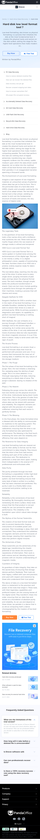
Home (4, 19)
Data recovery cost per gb (15, 83)
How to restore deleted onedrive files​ (19, 76)
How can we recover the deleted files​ (19, 80)
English (19, 824)
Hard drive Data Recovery (18, 19)
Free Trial (30, 54)
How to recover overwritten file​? (17, 91)
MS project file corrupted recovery (17, 95)
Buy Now (11, 53)
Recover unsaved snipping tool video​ (18, 87)
